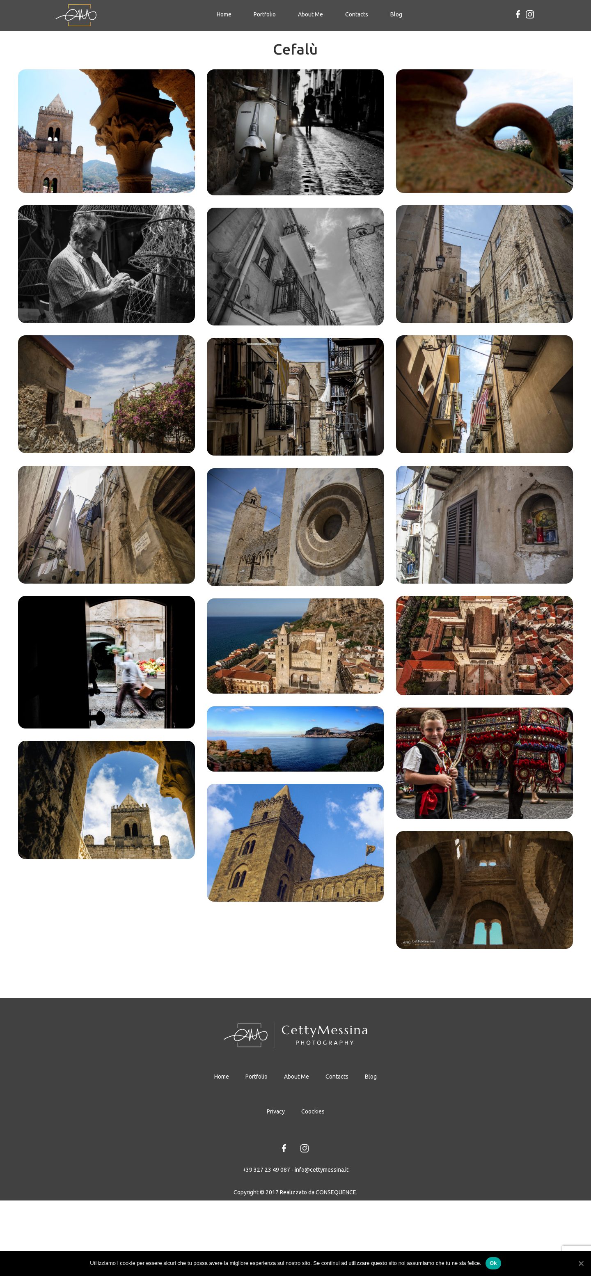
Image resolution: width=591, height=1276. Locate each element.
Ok (493, 1263)
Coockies (313, 1229)
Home (226, 14)
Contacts (356, 14)
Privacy (276, 1229)
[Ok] (581, 1263)
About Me (310, 14)
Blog (396, 14)
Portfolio (265, 14)
